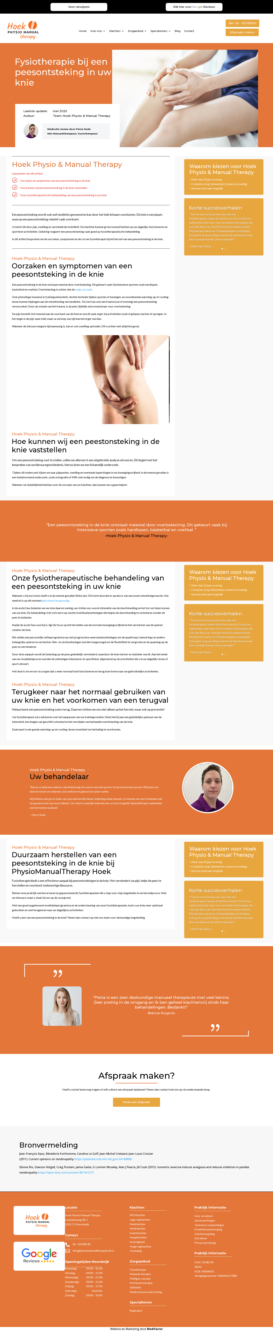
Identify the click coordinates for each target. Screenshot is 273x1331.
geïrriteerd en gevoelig (55, 600)
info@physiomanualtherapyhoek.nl (93, 1250)
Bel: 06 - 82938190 (242, 23)
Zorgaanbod (135, 31)
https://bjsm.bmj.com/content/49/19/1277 (66, 1172)
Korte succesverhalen (215, 208)
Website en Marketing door (136, 1329)
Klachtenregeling (204, 1233)
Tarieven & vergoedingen (209, 1225)
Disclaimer (200, 1238)
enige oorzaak (83, 289)
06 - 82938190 (81, 1244)
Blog (177, 31)
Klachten (114, 31)
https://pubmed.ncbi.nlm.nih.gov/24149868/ (103, 1159)
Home (83, 31)
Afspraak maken (242, 32)
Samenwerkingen (204, 1220)
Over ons (96, 31)
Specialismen (158, 31)
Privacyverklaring (205, 1242)
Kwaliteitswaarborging (208, 1229)
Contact (189, 31)
